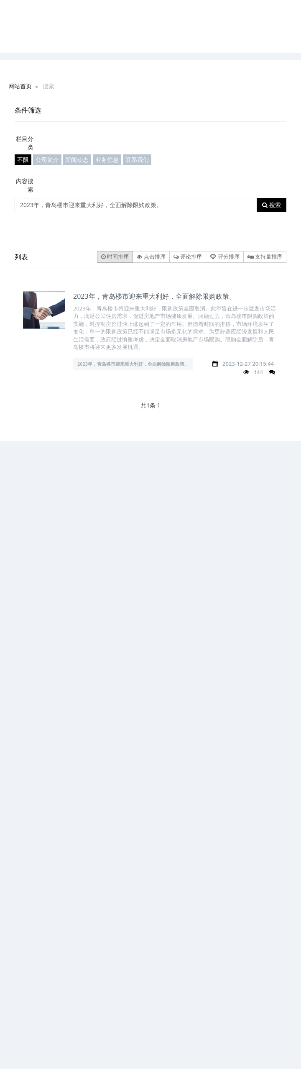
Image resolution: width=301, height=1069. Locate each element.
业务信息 (107, 160)
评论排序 (187, 256)
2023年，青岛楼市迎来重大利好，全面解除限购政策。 (154, 296)
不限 (23, 160)
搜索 (271, 205)
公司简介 (47, 160)
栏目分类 (24, 143)
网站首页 (20, 86)
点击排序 (151, 256)
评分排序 (224, 256)
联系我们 (137, 160)
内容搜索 (24, 185)
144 (258, 372)
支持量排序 (264, 256)
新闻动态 (77, 160)
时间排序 (115, 256)
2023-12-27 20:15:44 (248, 363)
